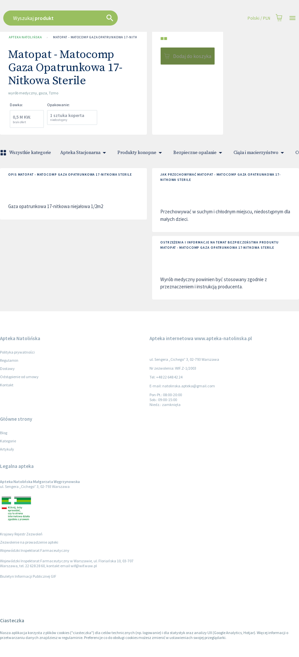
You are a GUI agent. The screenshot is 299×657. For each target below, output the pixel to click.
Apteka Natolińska (25, 37)
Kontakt (6, 384)
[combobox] (128, 18)
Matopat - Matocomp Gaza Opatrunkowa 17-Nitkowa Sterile (105, 37)
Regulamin (9, 360)
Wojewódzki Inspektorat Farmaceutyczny (34, 550)
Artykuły (7, 449)
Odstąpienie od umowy (19, 376)
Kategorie (8, 440)
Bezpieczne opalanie (198, 153)
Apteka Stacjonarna (84, 153)
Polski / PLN (259, 18)
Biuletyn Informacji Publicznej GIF (28, 576)
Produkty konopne (141, 153)
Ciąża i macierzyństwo (260, 153)
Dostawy (7, 368)
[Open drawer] (292, 18)
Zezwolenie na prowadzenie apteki (29, 542)
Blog (3, 432)
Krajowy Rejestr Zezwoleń (21, 533)
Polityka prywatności (17, 352)
